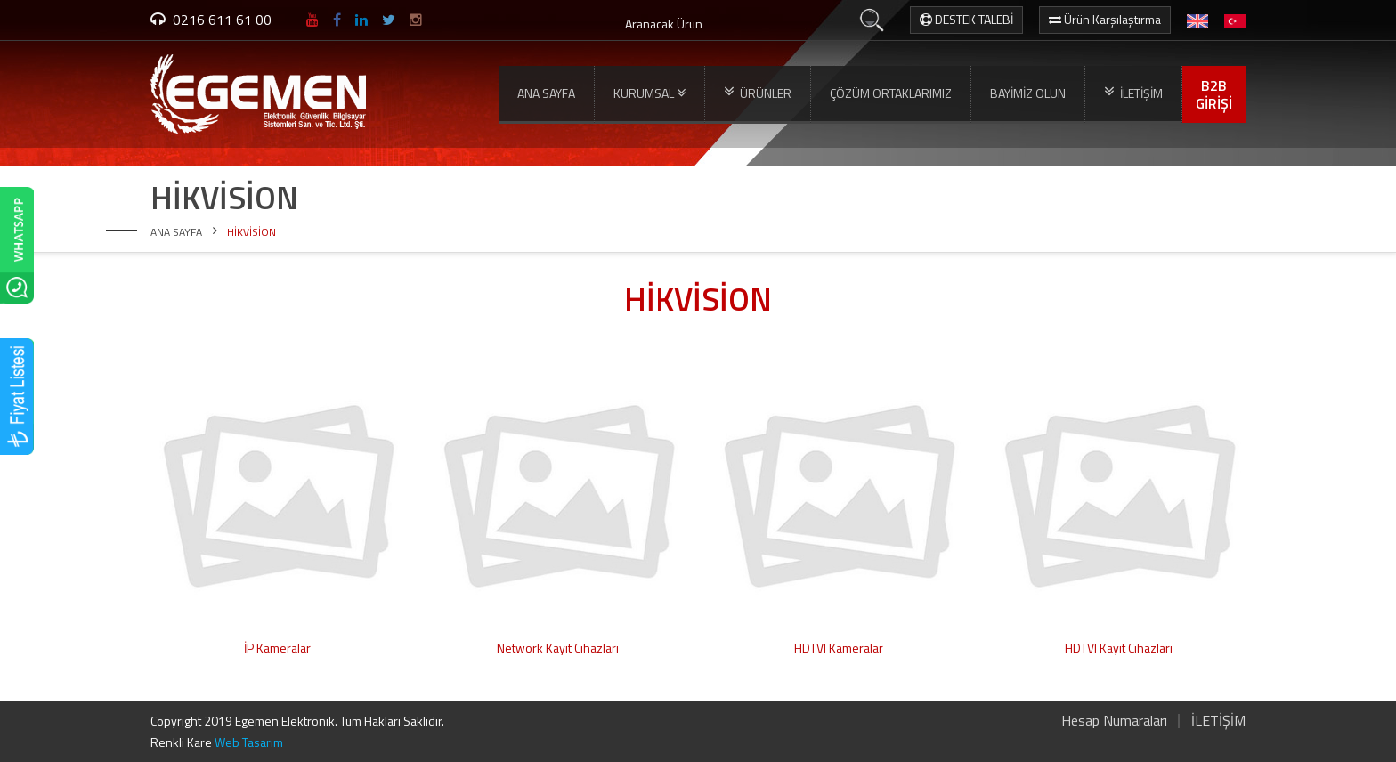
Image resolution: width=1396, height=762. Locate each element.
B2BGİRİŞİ (1214, 94)
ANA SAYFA (546, 93)
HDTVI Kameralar (838, 647)
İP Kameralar (277, 647)
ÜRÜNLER (757, 92)
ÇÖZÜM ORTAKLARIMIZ (891, 93)
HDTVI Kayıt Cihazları (1119, 647)
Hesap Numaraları (1114, 720)
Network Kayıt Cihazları (558, 647)
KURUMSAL (649, 93)
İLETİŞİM (1133, 92)
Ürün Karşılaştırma (1105, 19)
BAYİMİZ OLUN (1028, 93)
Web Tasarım (249, 742)
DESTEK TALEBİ (966, 19)
